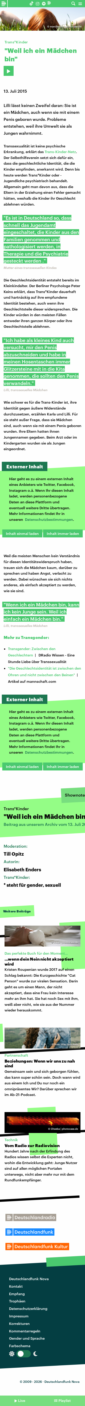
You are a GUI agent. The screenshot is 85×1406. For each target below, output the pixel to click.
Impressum (19, 1316)
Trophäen (17, 1301)
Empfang (17, 1294)
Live (21, 1400)
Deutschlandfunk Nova (29, 1279)
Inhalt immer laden (63, 533)
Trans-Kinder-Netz (60, 151)
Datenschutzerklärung (28, 1308)
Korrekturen (19, 1323)
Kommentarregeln (24, 1331)
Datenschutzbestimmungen (49, 519)
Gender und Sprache (27, 1338)
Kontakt (16, 1286)
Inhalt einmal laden (22, 533)
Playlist (64, 1400)
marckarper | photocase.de (65, 26)
